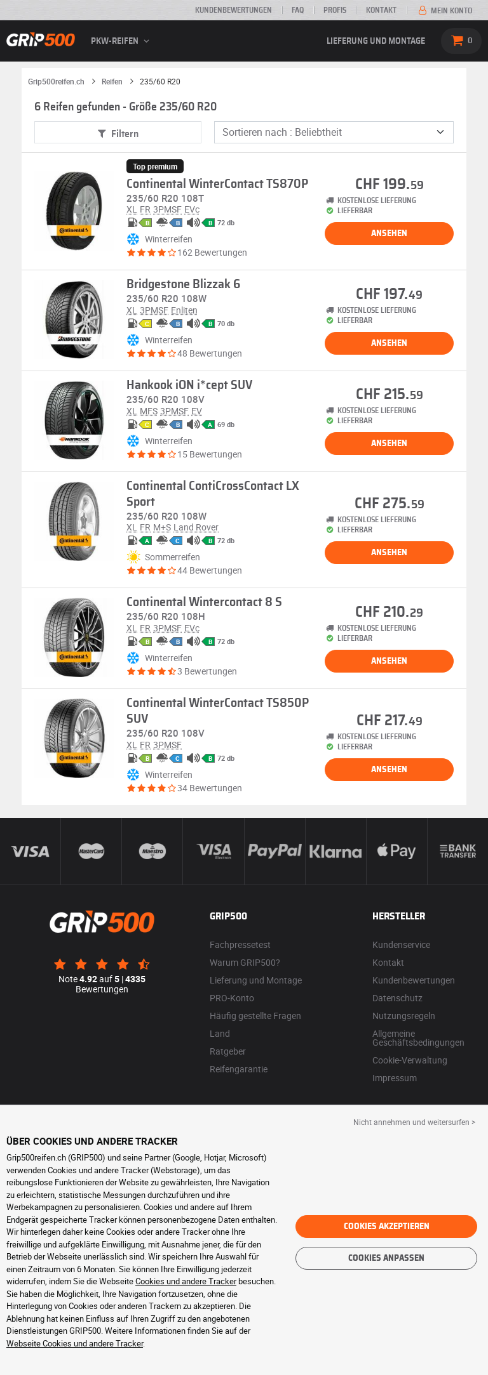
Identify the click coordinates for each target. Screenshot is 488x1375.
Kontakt (381, 10)
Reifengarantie (239, 1069)
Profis (334, 10)
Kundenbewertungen (233, 10)
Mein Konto (444, 10)
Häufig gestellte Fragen (255, 1016)
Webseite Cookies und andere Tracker (74, 1343)
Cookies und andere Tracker (185, 1281)
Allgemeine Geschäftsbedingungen (418, 1037)
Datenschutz (397, 998)
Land (220, 1033)
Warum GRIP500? (245, 962)
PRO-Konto (232, 998)
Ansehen (389, 233)
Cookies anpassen (386, 1258)
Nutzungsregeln (403, 1016)
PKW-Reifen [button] (122, 41)
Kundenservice (401, 944)
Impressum (394, 1078)
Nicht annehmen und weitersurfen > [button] (414, 1122)
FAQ (298, 10)
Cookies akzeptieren (387, 1226)
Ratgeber (228, 1051)
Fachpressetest (240, 944)
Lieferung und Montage (376, 41)
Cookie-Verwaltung (409, 1060)
